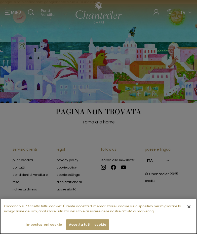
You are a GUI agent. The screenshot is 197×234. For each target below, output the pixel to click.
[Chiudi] (188, 213)
